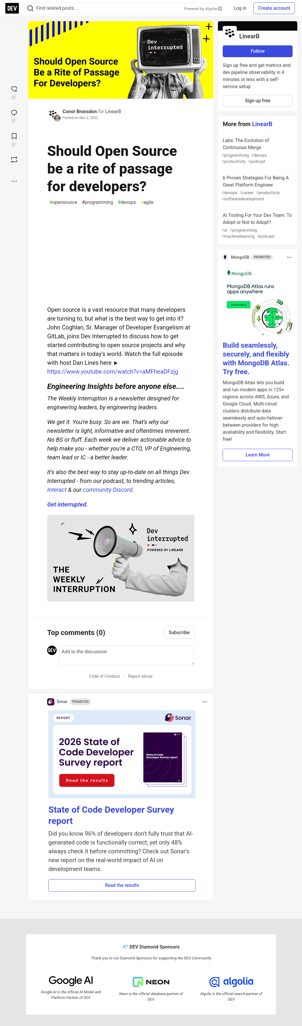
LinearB (113, 111)
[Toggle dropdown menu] (205, 702)
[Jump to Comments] (14, 115)
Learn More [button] (258, 455)
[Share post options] (14, 181)
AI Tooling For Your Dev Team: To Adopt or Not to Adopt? (257, 226)
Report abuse (140, 676)
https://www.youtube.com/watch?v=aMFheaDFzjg (112, 371)
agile (147, 202)
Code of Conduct (104, 676)
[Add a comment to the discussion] (126, 655)
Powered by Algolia (203, 8)
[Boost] (14, 160)
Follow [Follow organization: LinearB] (258, 51)
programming (97, 202)
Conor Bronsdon (80, 111)
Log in (240, 8)
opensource (63, 202)
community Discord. (108, 489)
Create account (274, 8)
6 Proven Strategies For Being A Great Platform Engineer (257, 188)
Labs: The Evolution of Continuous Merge (257, 151)
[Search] (30, 8)
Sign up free (257, 100)
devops (127, 202)
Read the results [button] (122, 885)
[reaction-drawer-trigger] (14, 92)
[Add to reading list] (14, 139)
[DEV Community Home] (12, 8)
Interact (57, 489)
